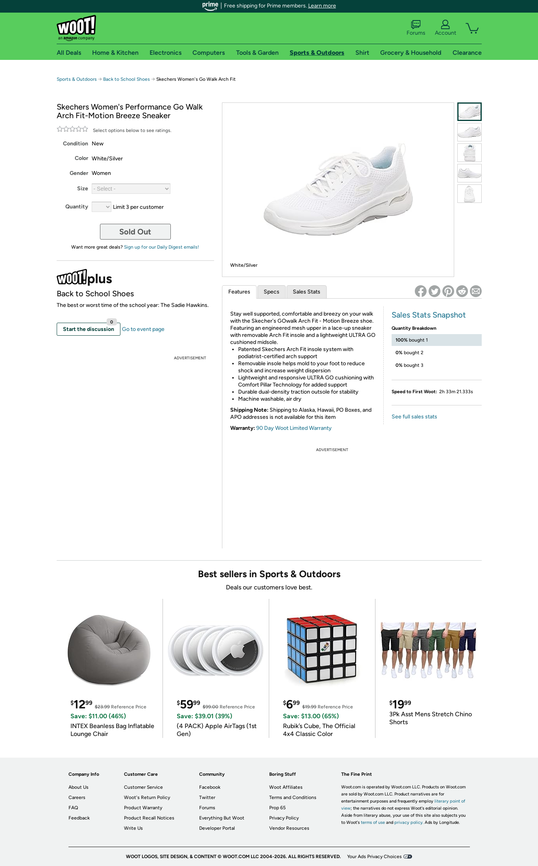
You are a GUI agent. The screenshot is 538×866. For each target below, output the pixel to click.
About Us (78, 787)
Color (81, 158)
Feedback (79, 818)
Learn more (322, 5)
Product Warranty (143, 807)
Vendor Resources (289, 828)
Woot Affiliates (286, 787)
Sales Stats (306, 291)
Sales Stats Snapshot (429, 315)
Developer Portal (217, 828)
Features (239, 291)
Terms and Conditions (292, 797)
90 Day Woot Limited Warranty (294, 428)
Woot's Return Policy (147, 797)
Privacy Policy (284, 818)
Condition (75, 143)
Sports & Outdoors (77, 79)
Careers (76, 797)
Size (82, 188)
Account (445, 28)
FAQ (73, 807)
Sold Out (135, 231)
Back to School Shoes (126, 79)
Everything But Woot (221, 818)
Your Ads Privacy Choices (374, 856)
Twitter (207, 797)
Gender (79, 173)
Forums (416, 28)
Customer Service (143, 787)
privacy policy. (408, 822)
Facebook (209, 787)
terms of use (373, 822)
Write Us (133, 828)
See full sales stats (414, 416)
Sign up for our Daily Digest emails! (161, 247)
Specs (271, 291)
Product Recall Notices (149, 818)
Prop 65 (277, 807)
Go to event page (143, 329)
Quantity (76, 206)
